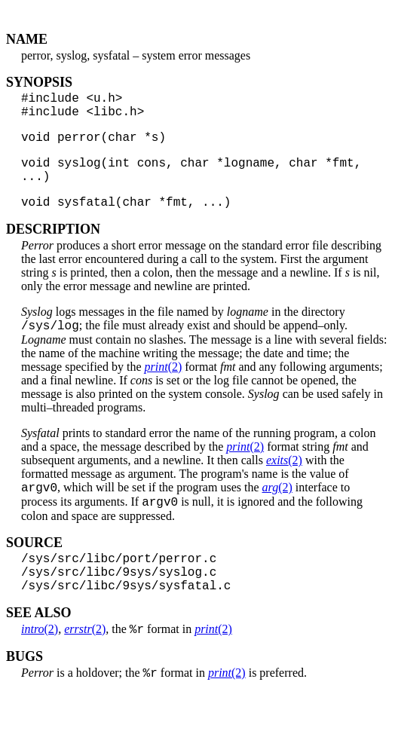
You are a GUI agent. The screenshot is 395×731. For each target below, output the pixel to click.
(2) (163, 387)
